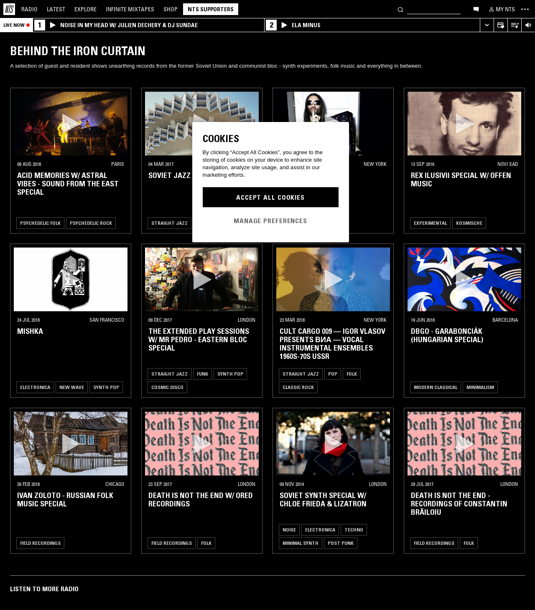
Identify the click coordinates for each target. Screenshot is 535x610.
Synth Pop (106, 387)
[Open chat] (476, 9)
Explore (85, 9)
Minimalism (480, 387)
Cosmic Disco (167, 387)
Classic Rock (298, 387)
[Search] (400, 9)
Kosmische (469, 223)
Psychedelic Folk (40, 223)
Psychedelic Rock (91, 223)
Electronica (35, 387)
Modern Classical (435, 387)
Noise (289, 529)
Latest (56, 9)
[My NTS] (501, 9)
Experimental (430, 223)
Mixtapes (130, 9)
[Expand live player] (487, 25)
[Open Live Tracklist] (514, 25)
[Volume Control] (528, 25)
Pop (332, 374)
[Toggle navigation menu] (525, 9)
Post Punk (341, 543)
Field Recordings (40, 543)
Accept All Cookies (270, 197)
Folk (351, 374)
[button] (70, 123)
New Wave (71, 387)
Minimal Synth (300, 543)
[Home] (9, 9)
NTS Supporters (211, 9)
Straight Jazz (169, 223)
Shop (170, 9)
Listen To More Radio (44, 589)
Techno (353, 529)
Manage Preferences (270, 220)
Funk (202, 374)
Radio (29, 9)
